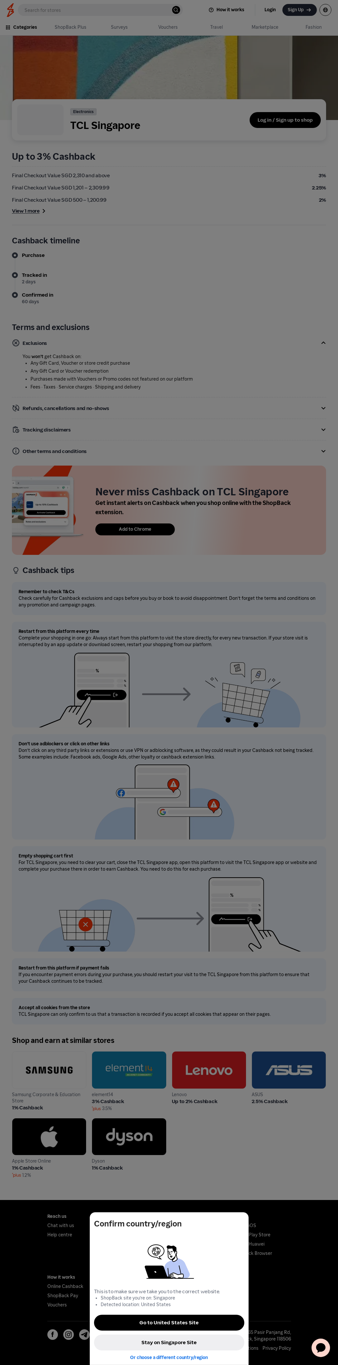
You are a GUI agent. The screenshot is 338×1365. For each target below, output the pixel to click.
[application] (321, 1348)
